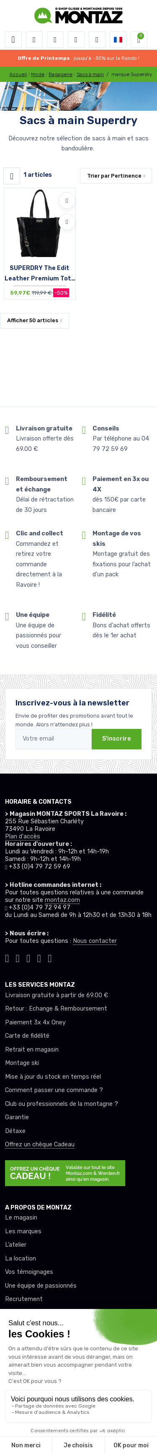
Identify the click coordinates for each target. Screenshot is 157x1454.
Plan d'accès (22, 836)
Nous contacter (95, 941)
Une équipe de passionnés (41, 1285)
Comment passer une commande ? (54, 1090)
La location (20, 1258)
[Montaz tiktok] (7, 957)
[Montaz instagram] (18, 957)
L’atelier (15, 1244)
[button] (34, 39)
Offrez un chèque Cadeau (40, 1144)
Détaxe (15, 1131)
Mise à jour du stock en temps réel (53, 1076)
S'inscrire (116, 738)
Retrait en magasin (32, 1049)
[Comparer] (67, 222)
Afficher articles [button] (32, 320)
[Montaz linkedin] (50, 957)
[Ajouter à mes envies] (67, 200)
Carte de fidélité (27, 1035)
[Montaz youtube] (39, 957)
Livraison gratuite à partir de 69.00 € (56, 995)
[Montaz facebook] (28, 957)
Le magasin (21, 1217)
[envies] (76, 39)
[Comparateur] (97, 39)
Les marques (23, 1231)
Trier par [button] (114, 176)
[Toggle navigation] (13, 39)
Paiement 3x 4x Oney (35, 1022)
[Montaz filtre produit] (11, 176)
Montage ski (22, 1063)
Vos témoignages (29, 1272)
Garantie (17, 1117)
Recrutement (24, 1299)
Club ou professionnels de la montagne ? (61, 1104)
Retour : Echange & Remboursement (56, 1008)
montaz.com (62, 900)
